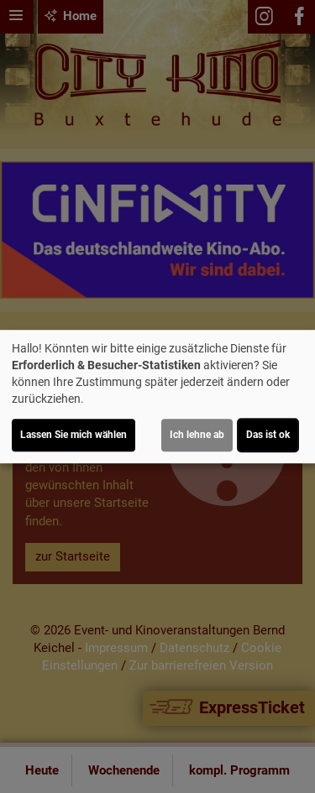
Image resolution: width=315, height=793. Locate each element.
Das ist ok (268, 435)
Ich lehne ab (197, 435)
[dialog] (157, 397)
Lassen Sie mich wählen (73, 435)
